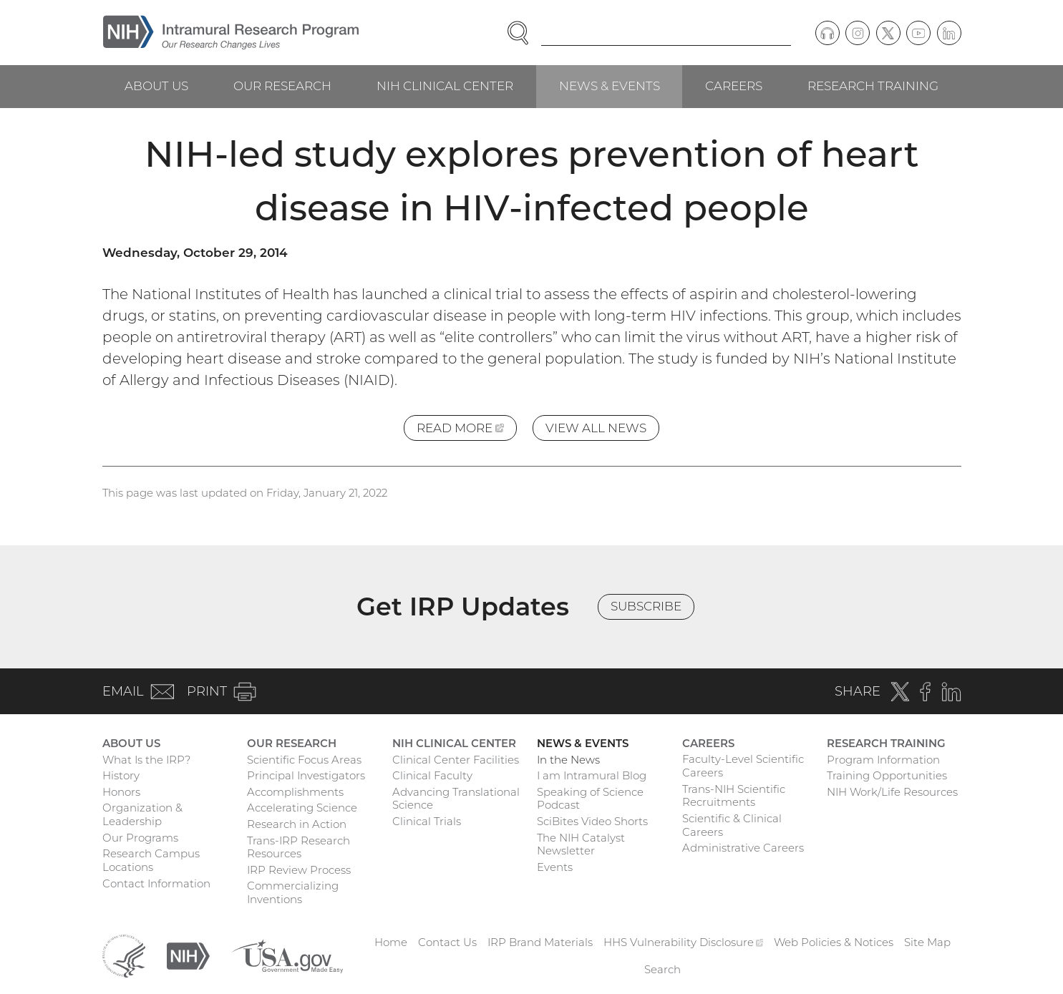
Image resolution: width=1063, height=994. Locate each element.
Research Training (872, 86)
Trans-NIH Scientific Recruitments (733, 795)
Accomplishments (295, 792)
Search (662, 969)
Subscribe (646, 606)
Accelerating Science (302, 807)
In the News (568, 759)
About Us (156, 86)
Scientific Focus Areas (304, 759)
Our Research (282, 86)
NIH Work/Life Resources (892, 792)
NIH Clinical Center (445, 86)
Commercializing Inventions (293, 892)
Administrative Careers (743, 847)
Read (466, 430)
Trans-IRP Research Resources (298, 847)
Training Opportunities (887, 775)
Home (390, 942)
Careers (733, 86)
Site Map (927, 942)
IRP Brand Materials (540, 942)
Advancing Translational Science (456, 798)
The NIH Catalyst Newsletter (581, 844)
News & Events (609, 86)
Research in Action (296, 824)
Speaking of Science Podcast (590, 798)
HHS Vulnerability (683, 942)
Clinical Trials (426, 821)
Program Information (883, 759)
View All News (595, 428)
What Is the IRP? (146, 759)
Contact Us (447, 942)
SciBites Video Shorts (592, 821)
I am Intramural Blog (591, 775)
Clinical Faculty (432, 775)
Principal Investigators (306, 775)
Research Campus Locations (151, 860)
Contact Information (156, 883)
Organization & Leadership (142, 814)
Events (555, 867)
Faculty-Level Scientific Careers (743, 765)
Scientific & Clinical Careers (732, 825)
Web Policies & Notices (833, 942)
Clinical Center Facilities (455, 759)
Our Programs (140, 837)
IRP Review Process (299, 870)
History (121, 775)
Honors (121, 792)
